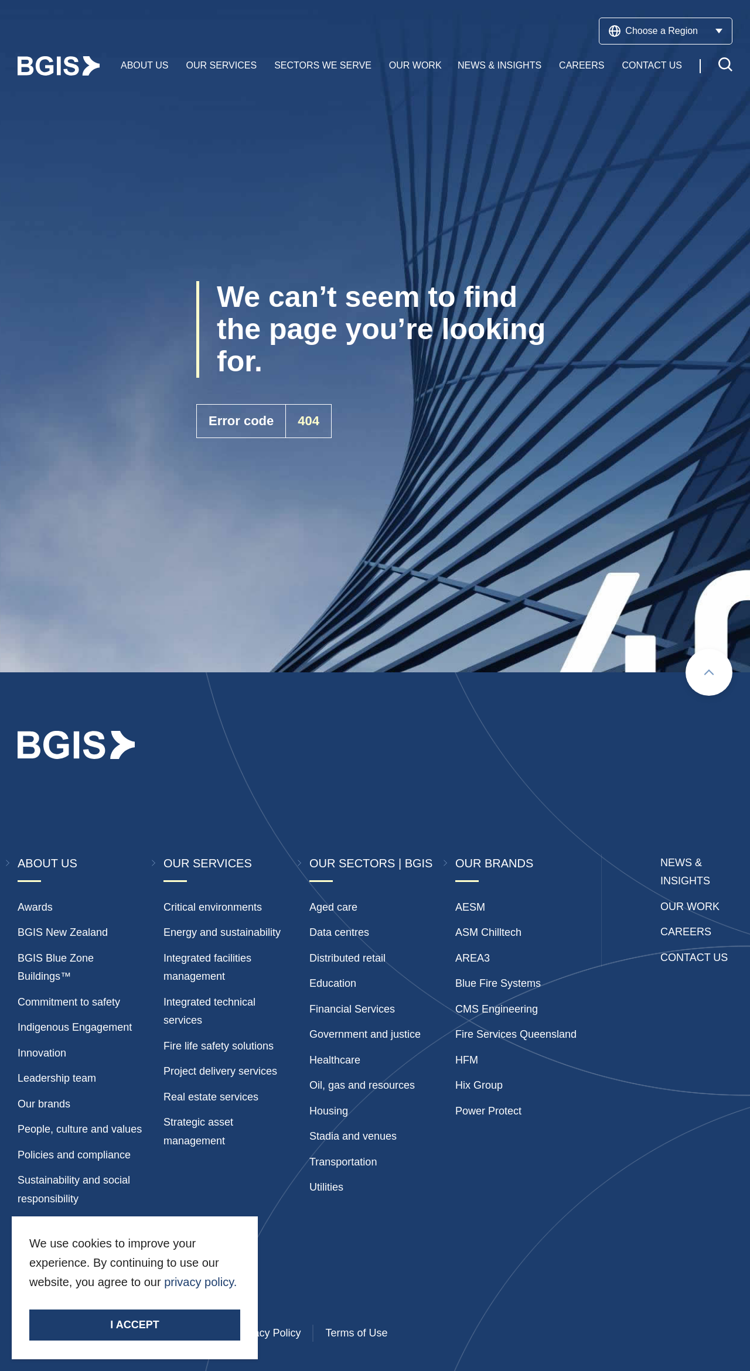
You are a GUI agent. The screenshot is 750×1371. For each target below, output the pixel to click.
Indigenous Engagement (75, 1027)
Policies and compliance (74, 1155)
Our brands (44, 1104)
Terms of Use (356, 1333)
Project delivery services (220, 1071)
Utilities (326, 1187)
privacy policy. (200, 1282)
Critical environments (212, 907)
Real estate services (210, 1097)
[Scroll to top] (709, 672)
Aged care (333, 907)
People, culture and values (80, 1129)
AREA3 (472, 958)
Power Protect (488, 1111)
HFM (466, 1060)
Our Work (415, 66)
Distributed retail (347, 958)
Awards (35, 907)
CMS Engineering (496, 1009)
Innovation (42, 1053)
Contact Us (652, 66)
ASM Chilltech (488, 932)
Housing (328, 1111)
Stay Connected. (75, 1303)
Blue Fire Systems (498, 983)
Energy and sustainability (222, 932)
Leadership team (57, 1078)
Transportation (343, 1162)
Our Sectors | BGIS (370, 863)
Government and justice (365, 1034)
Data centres (339, 932)
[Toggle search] (725, 66)
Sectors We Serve (322, 66)
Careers (581, 66)
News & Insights (499, 66)
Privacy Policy (268, 1333)
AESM (470, 907)
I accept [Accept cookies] (134, 1325)
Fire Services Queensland (516, 1034)
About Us (145, 66)
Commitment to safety (69, 1002)
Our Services (221, 66)
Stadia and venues (353, 1136)
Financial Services (352, 1009)
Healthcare (334, 1060)
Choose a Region (665, 31)
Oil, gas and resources (362, 1085)
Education (332, 983)
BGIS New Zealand (63, 932)
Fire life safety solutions (218, 1046)
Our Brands (494, 863)
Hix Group (479, 1085)
